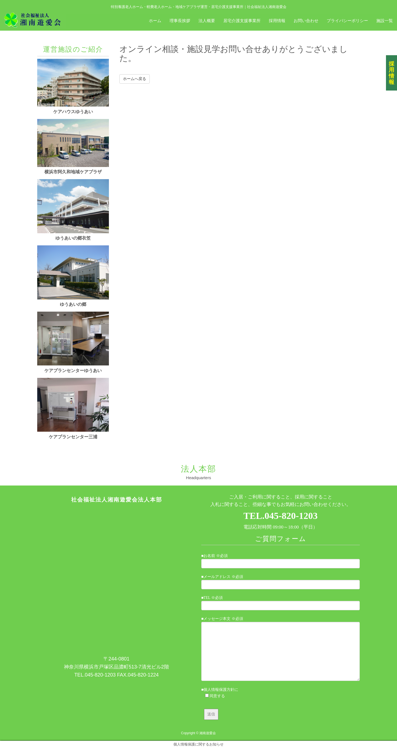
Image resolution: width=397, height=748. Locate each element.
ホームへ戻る (134, 79)
